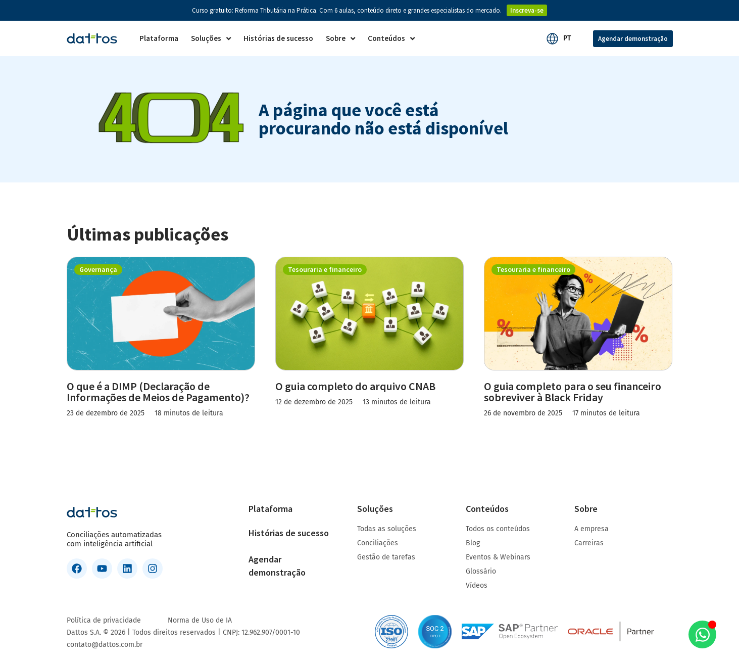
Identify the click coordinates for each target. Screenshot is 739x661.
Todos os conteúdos (498, 529)
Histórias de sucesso (289, 533)
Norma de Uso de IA (200, 620)
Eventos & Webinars (498, 557)
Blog (473, 543)
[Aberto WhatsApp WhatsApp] (702, 634)
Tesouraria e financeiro (325, 269)
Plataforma (270, 508)
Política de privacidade (104, 620)
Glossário (481, 571)
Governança (98, 269)
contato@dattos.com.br (104, 644)
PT (567, 38)
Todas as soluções (386, 529)
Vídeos (476, 585)
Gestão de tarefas (386, 557)
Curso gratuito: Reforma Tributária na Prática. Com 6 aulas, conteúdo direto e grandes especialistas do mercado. (347, 10)
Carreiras (589, 543)
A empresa (591, 529)
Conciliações (377, 543)
